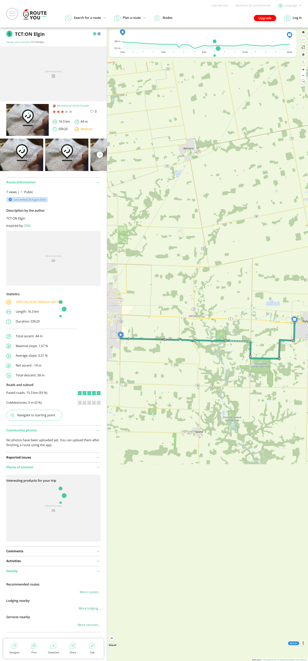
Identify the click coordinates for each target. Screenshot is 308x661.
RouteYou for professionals (253, 5)
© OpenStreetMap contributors (292, 659)
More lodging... (90, 608)
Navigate (14, 648)
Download (53, 648)
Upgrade (264, 18)
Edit (92, 648)
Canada (25, 41)
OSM (27, 225)
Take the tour (219, 5)
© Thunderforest (269, 659)
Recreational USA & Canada (71, 105)
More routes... (90, 592)
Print (34, 648)
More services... (89, 625)
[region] (207, 344)
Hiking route (12, 41)
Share (73, 648)
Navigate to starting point (32, 415)
